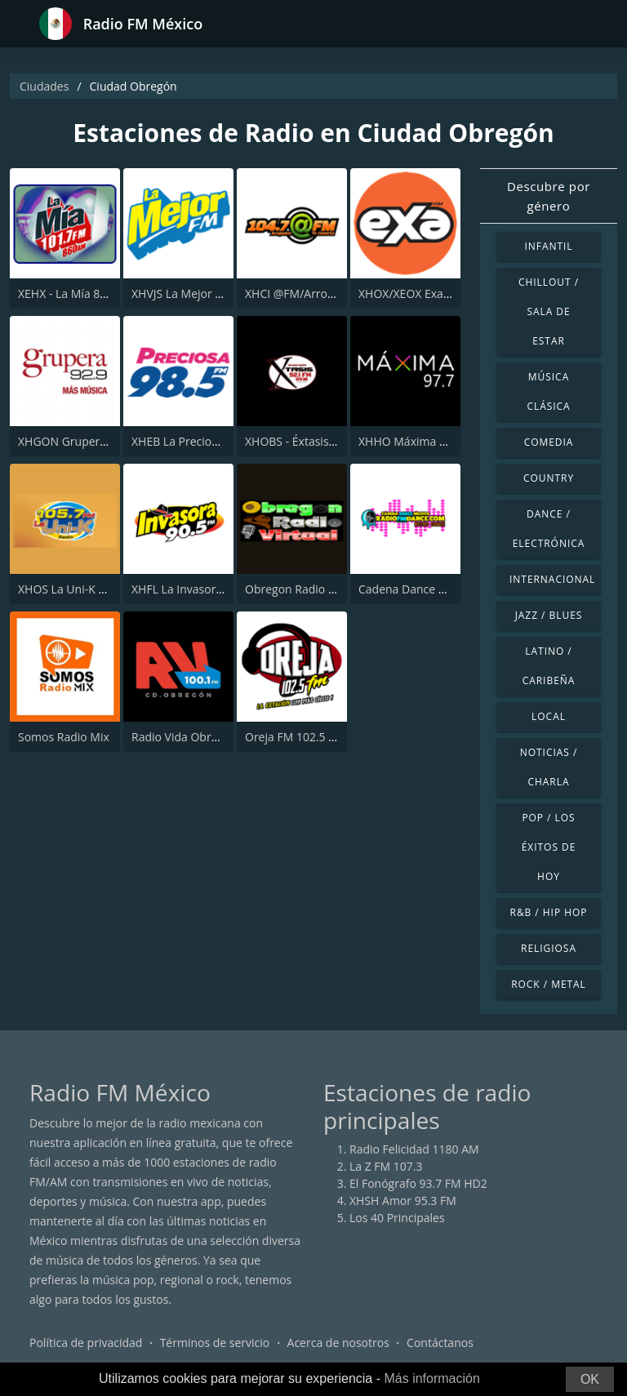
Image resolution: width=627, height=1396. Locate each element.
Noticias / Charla (549, 767)
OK (589, 1379)
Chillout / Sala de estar (548, 311)
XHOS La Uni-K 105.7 (72, 589)
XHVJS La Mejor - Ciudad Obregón (220, 293)
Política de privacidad (85, 1342)
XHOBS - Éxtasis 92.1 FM (309, 441)
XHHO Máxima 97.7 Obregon (435, 441)
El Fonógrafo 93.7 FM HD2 (418, 1183)
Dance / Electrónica (549, 528)
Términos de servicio (215, 1342)
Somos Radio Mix (63, 737)
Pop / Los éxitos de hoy (549, 847)
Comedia (549, 442)
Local (548, 716)
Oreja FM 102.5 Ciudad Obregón (330, 737)
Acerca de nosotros (338, 1342)
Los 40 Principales (397, 1217)
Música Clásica (548, 391)
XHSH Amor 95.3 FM (402, 1200)
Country (548, 478)
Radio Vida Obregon (184, 737)
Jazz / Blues (549, 615)
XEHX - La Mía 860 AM (75, 293)
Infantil (548, 246)
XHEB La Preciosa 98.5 (190, 441)
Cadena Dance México (417, 589)
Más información (431, 1378)
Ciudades (44, 86)
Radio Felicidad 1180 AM (414, 1149)
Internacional (552, 579)
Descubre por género (548, 196)
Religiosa (548, 948)
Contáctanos (440, 1342)
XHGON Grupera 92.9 (74, 441)
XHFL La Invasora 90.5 (189, 589)
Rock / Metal (548, 984)
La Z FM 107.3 (386, 1166)
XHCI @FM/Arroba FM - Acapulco (331, 293)
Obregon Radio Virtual (303, 589)
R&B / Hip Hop (549, 912)
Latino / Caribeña (549, 665)
